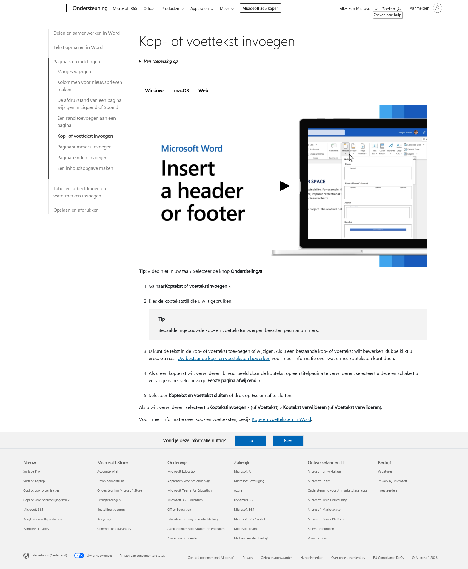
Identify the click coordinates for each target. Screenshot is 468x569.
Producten (170, 8)
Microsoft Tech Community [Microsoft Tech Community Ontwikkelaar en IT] (327, 500)
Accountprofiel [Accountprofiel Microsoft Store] (107, 471)
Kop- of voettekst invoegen (85, 136)
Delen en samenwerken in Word (86, 33)
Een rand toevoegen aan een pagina (86, 121)
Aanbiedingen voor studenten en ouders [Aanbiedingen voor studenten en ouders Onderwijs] (196, 528)
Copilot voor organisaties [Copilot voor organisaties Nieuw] (41, 490)
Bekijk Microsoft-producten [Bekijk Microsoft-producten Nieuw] (42, 519)
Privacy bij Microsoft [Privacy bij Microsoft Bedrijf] (392, 481)
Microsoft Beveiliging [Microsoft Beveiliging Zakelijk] (249, 481)
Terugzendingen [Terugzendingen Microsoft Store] (109, 500)
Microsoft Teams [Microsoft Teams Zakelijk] (246, 528)
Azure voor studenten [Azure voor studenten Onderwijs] (182, 538)
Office (149, 8)
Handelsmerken (312, 557)
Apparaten (199, 8)
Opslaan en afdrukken (76, 210)
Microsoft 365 (125, 8)
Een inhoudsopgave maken (85, 168)
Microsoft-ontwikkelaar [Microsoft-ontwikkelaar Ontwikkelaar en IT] (324, 471)
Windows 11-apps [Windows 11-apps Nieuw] (36, 528)
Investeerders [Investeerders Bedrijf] (388, 490)
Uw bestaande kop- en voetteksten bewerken (224, 358)
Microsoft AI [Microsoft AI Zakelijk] (243, 471)
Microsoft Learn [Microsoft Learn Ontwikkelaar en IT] (319, 481)
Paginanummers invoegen (84, 146)
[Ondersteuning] (90, 8)
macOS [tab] (181, 90)
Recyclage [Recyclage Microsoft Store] (104, 519)
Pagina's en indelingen (76, 61)
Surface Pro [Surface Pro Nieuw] (31, 471)
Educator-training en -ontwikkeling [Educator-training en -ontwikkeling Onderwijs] (192, 519)
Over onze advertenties (348, 557)
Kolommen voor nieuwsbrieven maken (89, 85)
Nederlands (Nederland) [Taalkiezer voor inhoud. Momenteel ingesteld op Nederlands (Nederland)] (49, 555)
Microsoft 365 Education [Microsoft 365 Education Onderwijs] (185, 500)
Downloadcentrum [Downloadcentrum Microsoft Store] (110, 481)
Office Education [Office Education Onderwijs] (179, 509)
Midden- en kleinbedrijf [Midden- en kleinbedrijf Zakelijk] (251, 538)
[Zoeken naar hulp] (392, 7)
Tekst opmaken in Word (78, 47)
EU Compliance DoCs (388, 557)
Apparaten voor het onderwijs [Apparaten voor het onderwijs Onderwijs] (188, 481)
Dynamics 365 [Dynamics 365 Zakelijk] (244, 500)
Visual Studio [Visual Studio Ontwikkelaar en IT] (317, 538)
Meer (224, 8)
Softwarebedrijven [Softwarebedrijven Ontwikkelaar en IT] (321, 528)
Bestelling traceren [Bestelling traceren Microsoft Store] (111, 509)
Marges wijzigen (74, 71)
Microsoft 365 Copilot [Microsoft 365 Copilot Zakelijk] (249, 519)
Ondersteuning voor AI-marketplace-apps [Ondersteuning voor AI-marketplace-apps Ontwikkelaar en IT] (337, 490)
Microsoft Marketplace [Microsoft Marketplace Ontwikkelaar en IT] (324, 509)
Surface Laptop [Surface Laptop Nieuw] (34, 481)
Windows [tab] (154, 90)
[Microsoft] (43, 8)
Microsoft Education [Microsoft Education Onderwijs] (181, 471)
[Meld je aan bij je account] (425, 8)
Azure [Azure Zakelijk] (238, 490)
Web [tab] (203, 90)
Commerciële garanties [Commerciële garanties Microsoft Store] (114, 528)
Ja (251, 440)
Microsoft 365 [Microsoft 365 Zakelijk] (244, 509)
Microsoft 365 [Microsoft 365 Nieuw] (33, 509)
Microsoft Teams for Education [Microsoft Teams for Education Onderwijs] (189, 490)
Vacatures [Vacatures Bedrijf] (385, 471)
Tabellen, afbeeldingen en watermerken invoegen (79, 192)
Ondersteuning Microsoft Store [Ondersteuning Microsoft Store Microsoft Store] (119, 490)
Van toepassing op (161, 61)
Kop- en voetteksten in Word (281, 419)
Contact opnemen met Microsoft (211, 557)
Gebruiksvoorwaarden (276, 557)
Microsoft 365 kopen (260, 8)
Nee (288, 440)
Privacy (248, 557)
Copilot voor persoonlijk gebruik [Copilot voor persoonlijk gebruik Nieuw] (46, 500)
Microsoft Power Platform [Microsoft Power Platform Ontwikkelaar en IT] (326, 519)
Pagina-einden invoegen (82, 157)
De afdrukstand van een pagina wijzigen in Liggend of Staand (89, 103)
